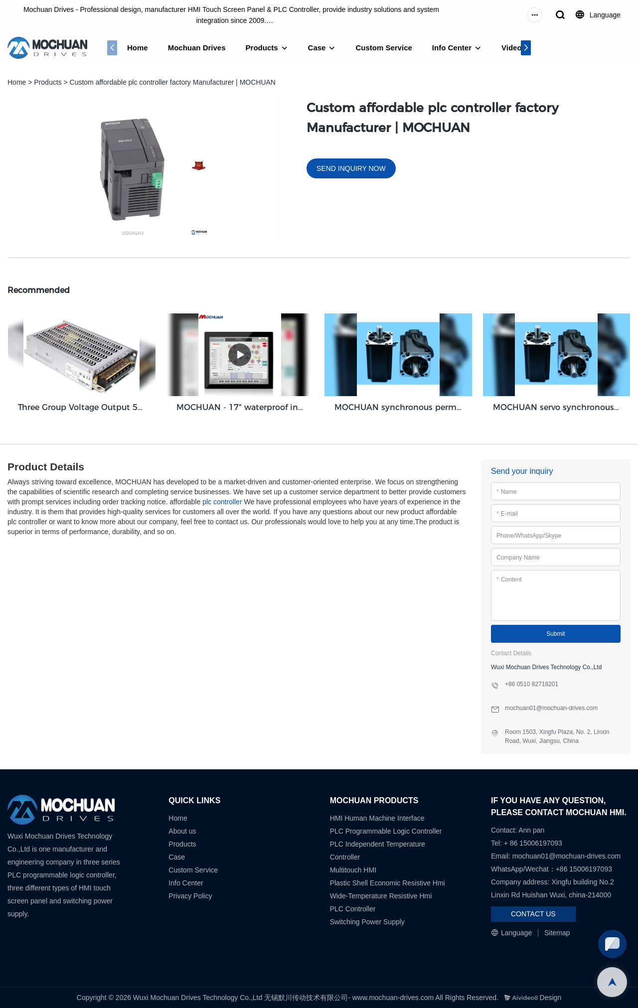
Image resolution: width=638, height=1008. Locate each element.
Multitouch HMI (353, 870)
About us (182, 831)
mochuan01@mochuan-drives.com (566, 856)
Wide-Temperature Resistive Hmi (382, 896)
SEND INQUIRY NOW (351, 168)
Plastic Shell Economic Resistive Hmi (387, 883)
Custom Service (383, 47)
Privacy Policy (190, 896)
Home (137, 47)
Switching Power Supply (367, 922)
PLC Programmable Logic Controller (386, 831)
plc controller (222, 502)
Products (262, 47)
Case (317, 47)
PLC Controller (353, 909)
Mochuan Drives (197, 47)
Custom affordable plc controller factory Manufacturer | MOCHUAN (173, 82)
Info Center (452, 47)
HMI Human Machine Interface (377, 818)
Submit (555, 633)
